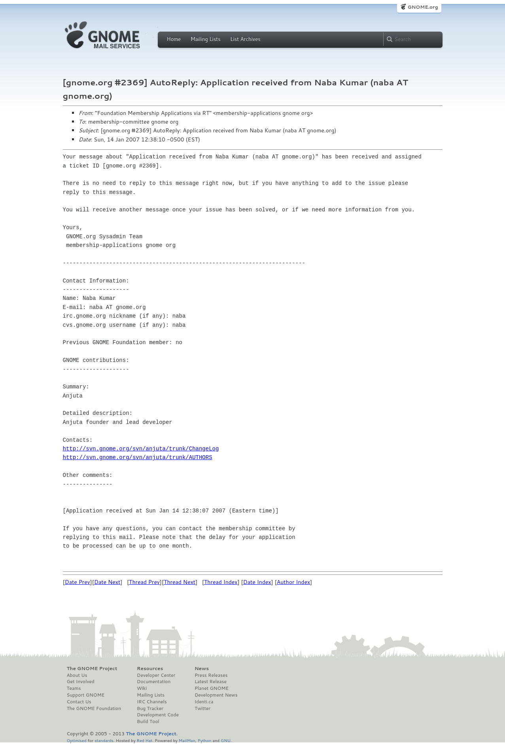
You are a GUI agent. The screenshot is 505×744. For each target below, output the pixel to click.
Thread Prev (144, 582)
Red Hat (144, 740)
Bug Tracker (150, 708)
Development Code (158, 715)
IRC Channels (152, 702)
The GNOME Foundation (94, 708)
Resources (150, 668)
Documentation (153, 681)
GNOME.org (422, 7)
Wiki (142, 688)
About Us (77, 675)
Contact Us (79, 702)
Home (174, 39)
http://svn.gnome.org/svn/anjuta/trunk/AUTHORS (137, 457)
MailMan (187, 740)
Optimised (77, 740)
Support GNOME (86, 695)
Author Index (293, 582)
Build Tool (148, 721)
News (202, 668)
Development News (216, 695)
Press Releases (211, 675)
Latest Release (211, 681)
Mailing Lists (206, 39)
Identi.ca (204, 702)
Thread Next (179, 582)
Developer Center (156, 675)
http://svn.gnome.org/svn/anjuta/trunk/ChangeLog (141, 448)
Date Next (107, 582)
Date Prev (77, 582)
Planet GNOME (212, 688)
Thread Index (221, 582)
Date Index (257, 582)
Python (205, 740)
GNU (226, 740)
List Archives (245, 39)
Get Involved (81, 681)
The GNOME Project (92, 668)
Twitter (202, 708)
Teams (74, 688)
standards (104, 740)
